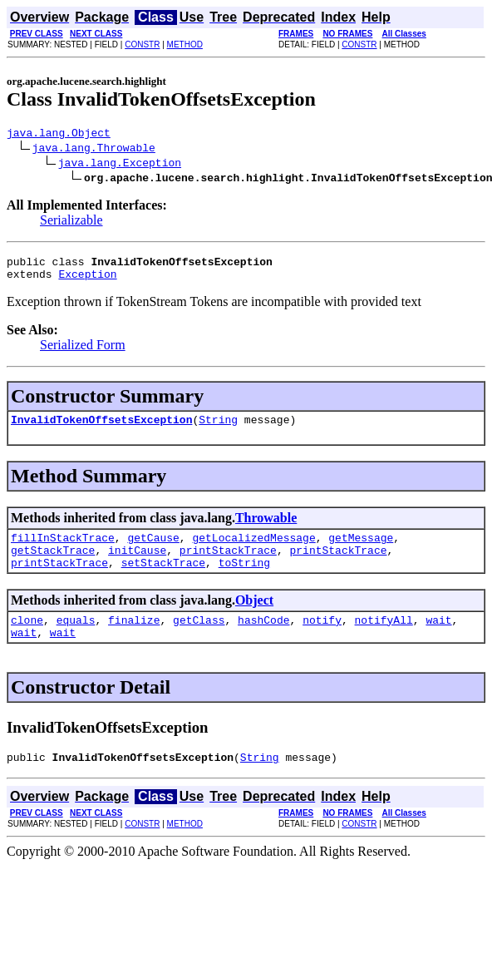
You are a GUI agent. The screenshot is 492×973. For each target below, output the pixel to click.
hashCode (263, 639)
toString (244, 579)
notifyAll (384, 639)
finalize (134, 639)
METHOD (185, 44)
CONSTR (142, 44)
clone (27, 639)
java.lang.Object (59, 134)
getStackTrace (53, 564)
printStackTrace (228, 564)
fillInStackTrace (63, 549)
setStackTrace (163, 579)
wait (438, 639)
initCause (137, 564)
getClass (198, 639)
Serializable (71, 222)
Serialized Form (82, 352)
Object (254, 617)
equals (76, 639)
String (218, 429)
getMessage (360, 549)
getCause (153, 549)
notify (322, 639)
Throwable (266, 528)
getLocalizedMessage (253, 549)
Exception (87, 281)
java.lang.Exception (119, 164)
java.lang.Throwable (93, 149)
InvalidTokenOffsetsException (101, 429)
